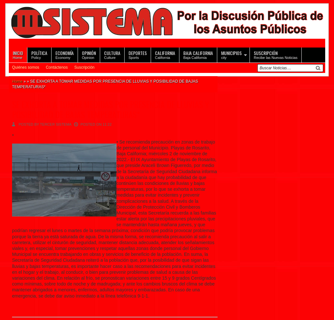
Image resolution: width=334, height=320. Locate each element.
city (231, 54)
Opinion (89, 54)
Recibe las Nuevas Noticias (275, 54)
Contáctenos (57, 67)
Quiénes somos (25, 67)
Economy (64, 54)
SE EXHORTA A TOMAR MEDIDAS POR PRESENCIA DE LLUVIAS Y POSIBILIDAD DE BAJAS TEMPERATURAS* (110, 109)
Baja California (198, 54)
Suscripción (84, 67)
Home (18, 54)
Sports (138, 54)
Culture (112, 54)
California (165, 54)
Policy (39, 54)
